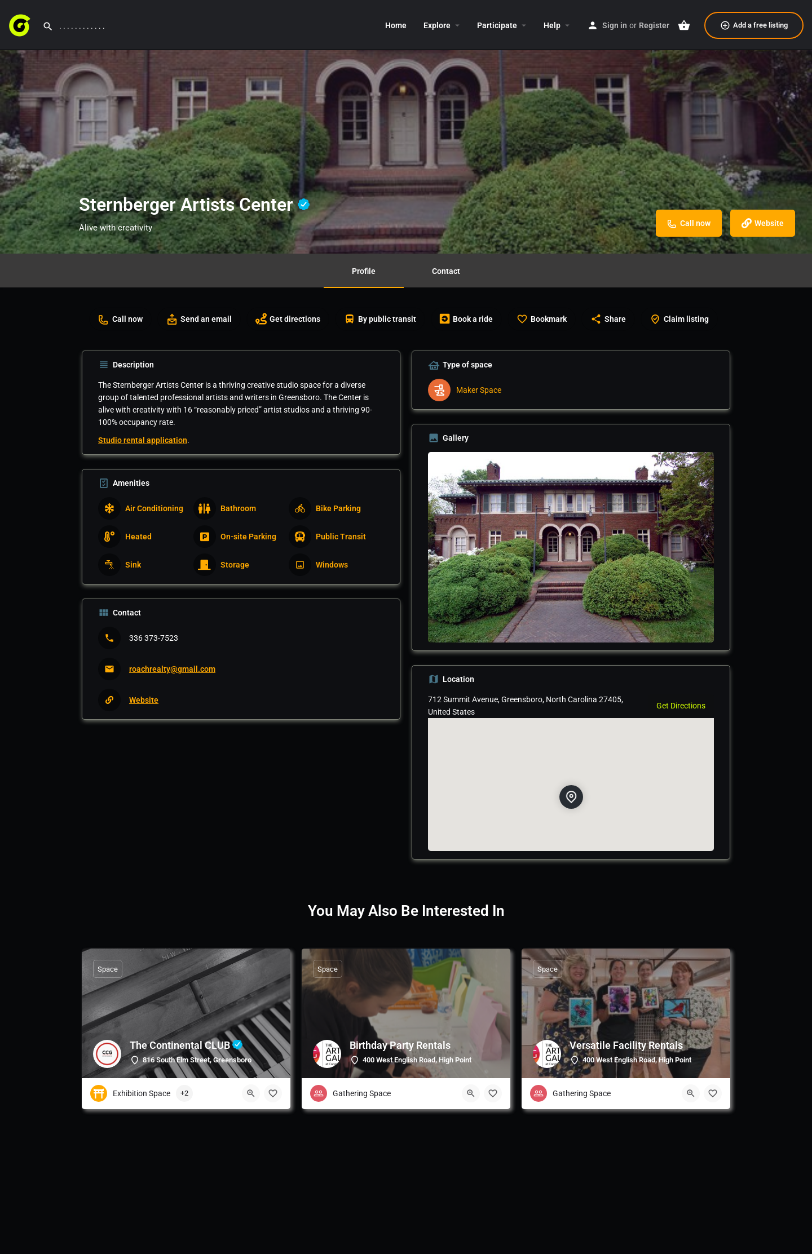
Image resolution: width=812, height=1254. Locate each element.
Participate (497, 25)
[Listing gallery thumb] (571, 547)
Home (396, 25)
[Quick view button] (251, 1093)
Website (143, 699)
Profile (364, 271)
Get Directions (680, 705)
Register (654, 25)
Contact (446, 271)
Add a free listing (754, 25)
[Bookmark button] (273, 1093)
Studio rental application (142, 440)
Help (552, 25)
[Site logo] (21, 24)
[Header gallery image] (406, 127)
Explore (437, 25)
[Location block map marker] (570, 797)
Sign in (614, 25)
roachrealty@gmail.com (172, 668)
